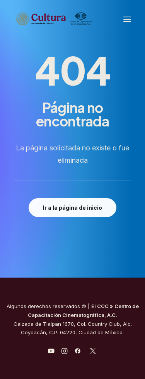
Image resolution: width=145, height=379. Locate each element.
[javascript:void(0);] (64, 352)
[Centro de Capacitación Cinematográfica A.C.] (72, 19)
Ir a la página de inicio (72, 207)
